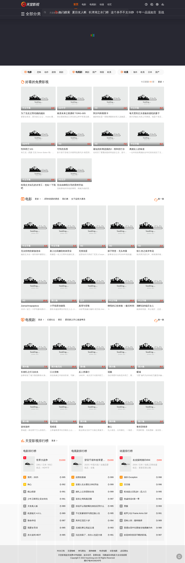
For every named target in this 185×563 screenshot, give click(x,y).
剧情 (54, 72)
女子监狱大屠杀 (78, 199)
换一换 (159, 199)
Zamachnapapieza (30, 304)
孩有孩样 (25, 423)
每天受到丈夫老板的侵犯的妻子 (144, 113)
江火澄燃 (54, 368)
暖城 (139, 368)
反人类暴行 (84, 368)
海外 (135, 72)
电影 (84, 4)
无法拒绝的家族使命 (30, 249)
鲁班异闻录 (142, 423)
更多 (160, 82)
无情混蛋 (83, 249)
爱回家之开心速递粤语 (75, 318)
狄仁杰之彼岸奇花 (145, 249)
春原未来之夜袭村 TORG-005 (71, 113)
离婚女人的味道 (137, 149)
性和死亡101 (27, 149)
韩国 (102, 72)
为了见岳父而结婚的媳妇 (33, 113)
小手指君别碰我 (57, 304)
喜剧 (61, 72)
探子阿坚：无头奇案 (117, 249)
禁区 (60, 318)
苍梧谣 (53, 423)
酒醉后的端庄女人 (145, 304)
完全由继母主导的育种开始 (70, 185)
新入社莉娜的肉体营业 (61, 249)
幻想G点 (51, 318)
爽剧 (87, 72)
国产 (94, 72)
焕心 (110, 423)
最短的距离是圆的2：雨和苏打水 (109, 149)
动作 (46, 72)
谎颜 (110, 368)
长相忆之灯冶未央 (29, 368)
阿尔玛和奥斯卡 (100, 113)
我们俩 (65, 199)
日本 (150, 72)
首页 (75, 4)
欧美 (109, 72)
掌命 (81, 423)
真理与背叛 (84, 304)
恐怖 (39, 72)
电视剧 (93, 4)
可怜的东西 (62, 149)
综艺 (109, 4)
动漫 (102, 4)
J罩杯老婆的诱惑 (51, 199)
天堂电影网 (30, 4)
